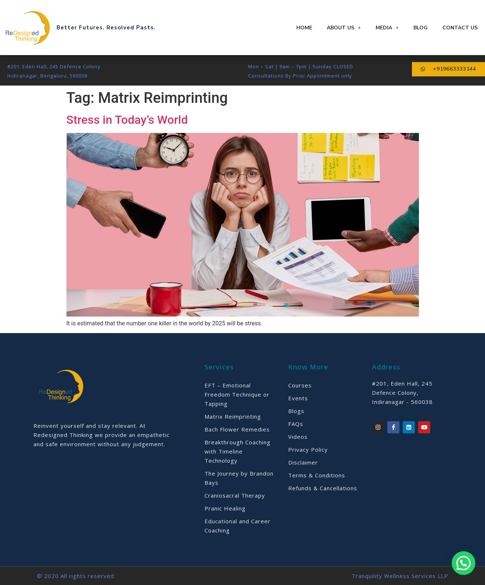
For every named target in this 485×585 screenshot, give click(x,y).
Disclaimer (303, 462)
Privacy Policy (308, 449)
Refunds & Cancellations (322, 488)
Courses (300, 385)
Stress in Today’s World (127, 120)
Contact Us (460, 27)
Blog (420, 27)
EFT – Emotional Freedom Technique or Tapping (237, 394)
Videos (298, 436)
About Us (344, 27)
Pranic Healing (225, 508)
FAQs (295, 423)
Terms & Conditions (316, 475)
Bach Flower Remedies (237, 429)
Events (298, 398)
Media (387, 27)
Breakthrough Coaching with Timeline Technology (238, 451)
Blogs (296, 411)
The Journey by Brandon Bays (239, 478)
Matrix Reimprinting (233, 416)
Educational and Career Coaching (238, 525)
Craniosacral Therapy (235, 495)
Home (304, 27)
